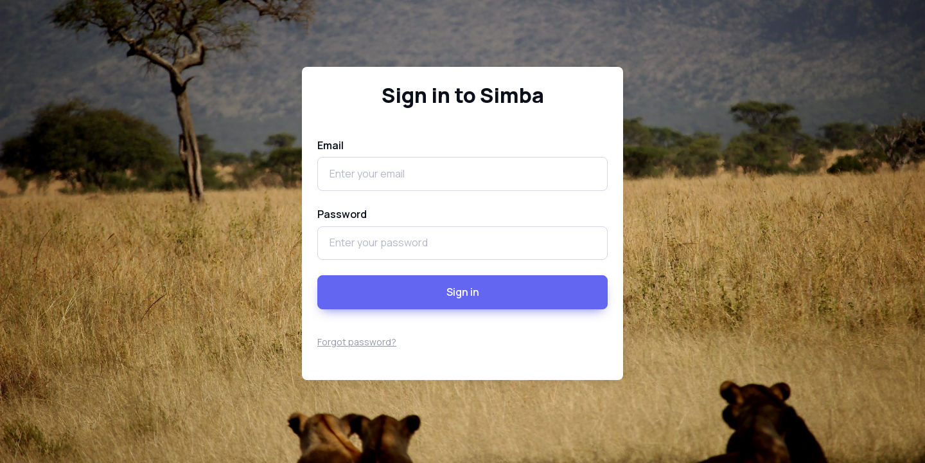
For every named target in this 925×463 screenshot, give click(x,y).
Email (330, 145)
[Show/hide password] (596, 243)
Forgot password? (356, 342)
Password (342, 214)
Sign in (462, 292)
